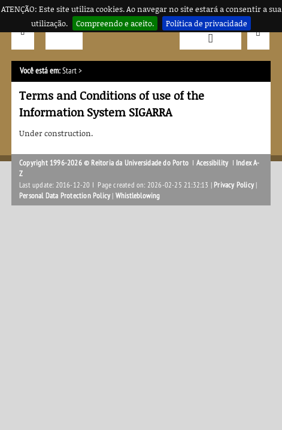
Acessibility (212, 163)
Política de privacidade (206, 23)
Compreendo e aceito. (115, 23)
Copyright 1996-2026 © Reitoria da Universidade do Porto (104, 163)
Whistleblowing (138, 196)
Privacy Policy (234, 185)
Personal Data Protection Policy (64, 196)
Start (69, 71)
